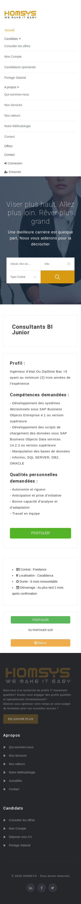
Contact (9, 136)
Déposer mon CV (20, 837)
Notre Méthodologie (17, 126)
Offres (8, 146)
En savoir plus (20, 719)
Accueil (9, 30)
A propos (11, 87)
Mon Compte (13, 56)
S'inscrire (12, 172)
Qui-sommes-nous (16, 94)
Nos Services (13, 105)
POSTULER (40, 533)
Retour (40, 643)
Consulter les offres (17, 46)
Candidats (12, 38)
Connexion (13, 163)
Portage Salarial (15, 77)
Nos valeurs (12, 115)
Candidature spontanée (20, 67)
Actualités (15, 780)
